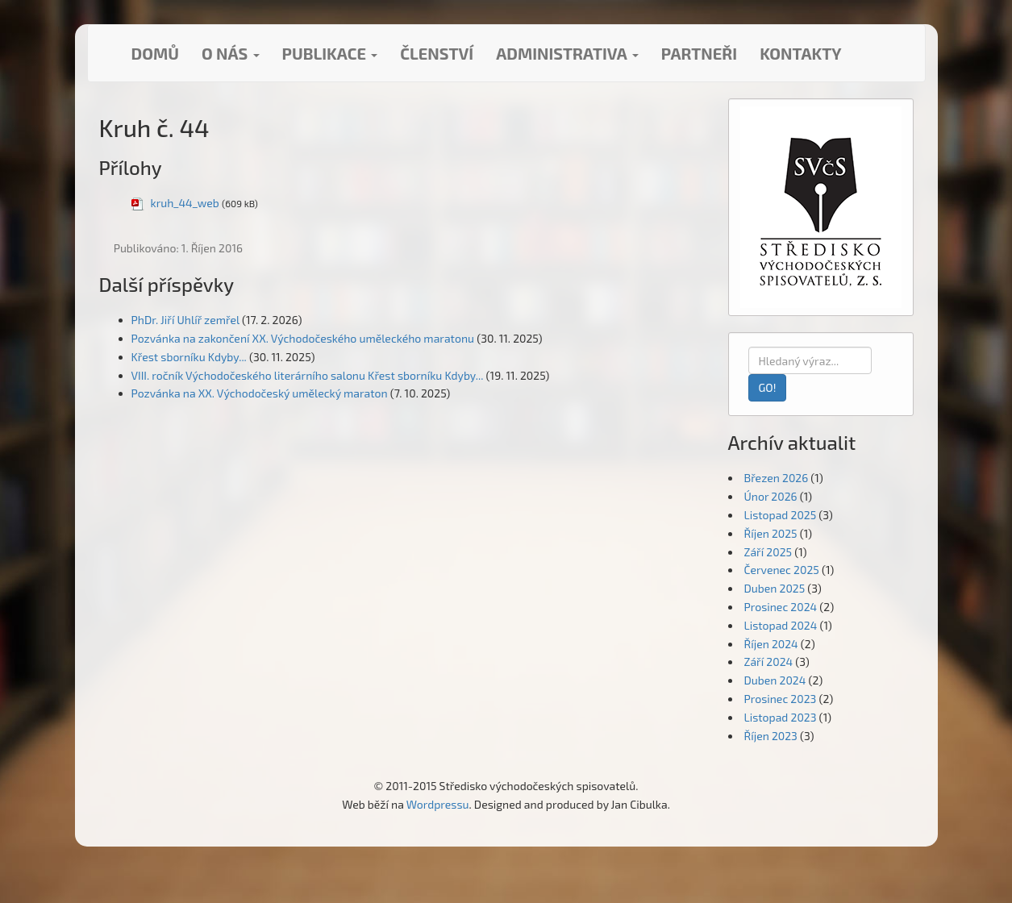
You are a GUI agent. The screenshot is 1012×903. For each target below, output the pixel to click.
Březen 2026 (776, 478)
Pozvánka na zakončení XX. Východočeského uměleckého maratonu (303, 338)
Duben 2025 (775, 588)
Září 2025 (768, 552)
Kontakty (800, 53)
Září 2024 (768, 661)
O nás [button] (231, 53)
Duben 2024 (775, 680)
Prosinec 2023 (780, 698)
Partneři (699, 53)
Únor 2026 (771, 496)
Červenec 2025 (781, 569)
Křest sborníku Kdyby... (189, 357)
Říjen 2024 (771, 644)
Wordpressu (437, 804)
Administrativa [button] (567, 53)
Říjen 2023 (771, 736)
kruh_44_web (185, 203)
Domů (155, 53)
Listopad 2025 (780, 515)
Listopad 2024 (781, 625)
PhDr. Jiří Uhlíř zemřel (185, 320)
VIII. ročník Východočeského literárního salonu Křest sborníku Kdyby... (307, 375)
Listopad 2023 (780, 717)
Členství (436, 53)
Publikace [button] (330, 53)
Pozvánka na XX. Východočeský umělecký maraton (259, 393)
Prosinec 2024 (781, 607)
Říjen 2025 (771, 533)
